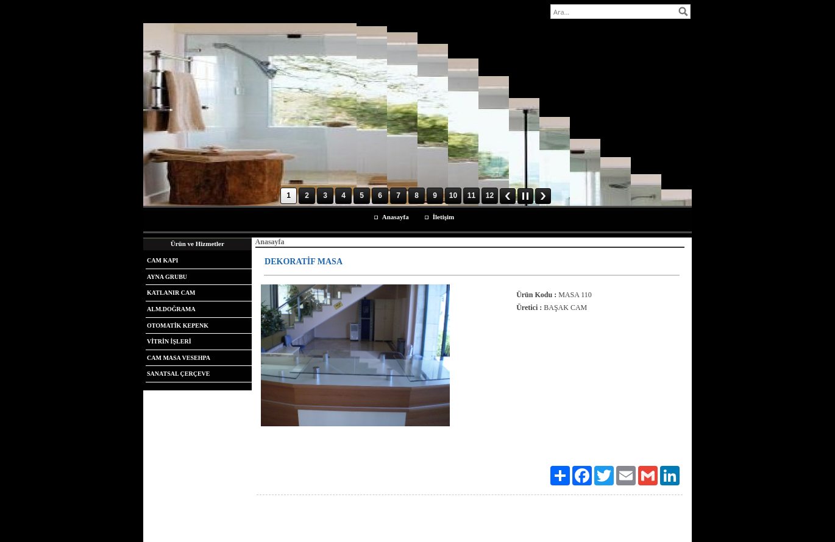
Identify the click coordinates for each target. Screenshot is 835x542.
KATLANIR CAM (171, 292)
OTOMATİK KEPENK (177, 325)
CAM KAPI (162, 260)
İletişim (443, 216)
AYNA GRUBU (167, 276)
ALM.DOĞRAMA (171, 309)
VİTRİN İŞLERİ (169, 341)
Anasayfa (395, 216)
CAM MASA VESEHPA (178, 357)
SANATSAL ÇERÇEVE (178, 373)
